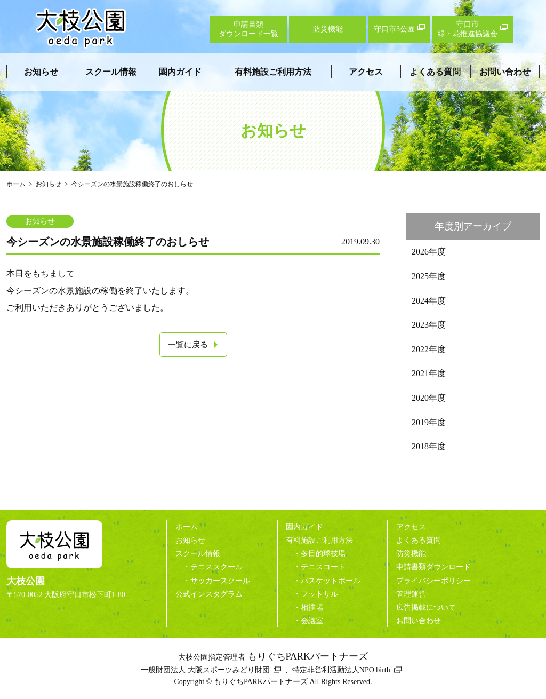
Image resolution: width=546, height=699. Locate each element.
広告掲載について (426, 607)
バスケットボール (330, 581)
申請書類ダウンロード (433, 567)
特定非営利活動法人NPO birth (341, 670)
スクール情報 (110, 71)
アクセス (366, 71)
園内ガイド (180, 71)
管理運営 (411, 594)
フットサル (319, 594)
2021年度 (429, 373)
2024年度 (429, 300)
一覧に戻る (188, 344)
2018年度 (429, 446)
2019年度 (429, 422)
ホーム (16, 184)
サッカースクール (220, 581)
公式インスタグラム (209, 594)
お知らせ (41, 71)
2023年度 (429, 324)
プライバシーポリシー (433, 581)
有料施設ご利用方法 (273, 71)
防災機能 (411, 554)
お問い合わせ (505, 71)
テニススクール (216, 567)
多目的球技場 (323, 554)
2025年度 (429, 276)
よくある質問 (435, 71)
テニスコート (323, 567)
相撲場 (312, 607)
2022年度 (429, 349)
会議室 (312, 621)
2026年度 (429, 251)
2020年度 (429, 397)
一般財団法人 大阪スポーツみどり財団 (205, 670)
